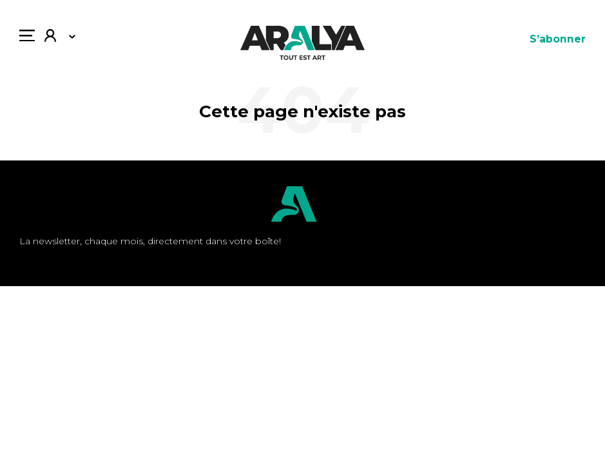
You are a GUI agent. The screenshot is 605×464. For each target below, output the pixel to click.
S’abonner (558, 39)
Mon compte (50, 37)
